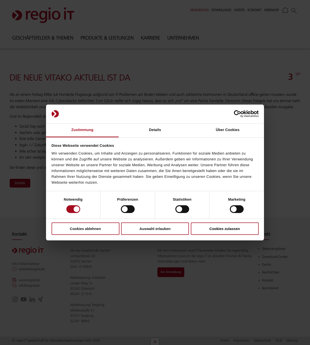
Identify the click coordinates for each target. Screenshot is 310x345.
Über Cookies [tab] (228, 130)
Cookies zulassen (224, 229)
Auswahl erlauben (155, 229)
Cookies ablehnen (85, 229)
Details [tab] (155, 130)
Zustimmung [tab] (82, 130)
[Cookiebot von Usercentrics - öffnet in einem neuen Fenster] (237, 113)
